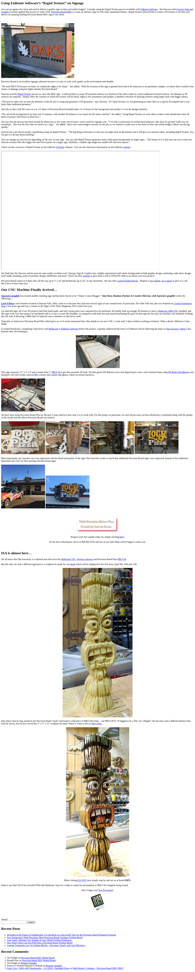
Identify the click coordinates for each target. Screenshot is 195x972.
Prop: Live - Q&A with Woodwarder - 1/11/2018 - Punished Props (38, 968)
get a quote (167, 281)
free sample (155, 281)
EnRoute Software (149, 9)
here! (121, 537)
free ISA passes (105, 890)
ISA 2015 (82, 880)
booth (72, 564)
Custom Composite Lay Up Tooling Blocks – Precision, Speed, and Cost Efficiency (46, 945)
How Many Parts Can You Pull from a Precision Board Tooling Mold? (40, 943)
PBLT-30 (122, 559)
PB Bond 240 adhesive (179, 372)
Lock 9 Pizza (7, 303)
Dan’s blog (96, 723)
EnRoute (70, 329)
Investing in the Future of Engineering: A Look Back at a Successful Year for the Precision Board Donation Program (61, 935)
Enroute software (85, 559)
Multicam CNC (68, 559)
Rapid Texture (24, 94)
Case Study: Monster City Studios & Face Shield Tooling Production (39, 940)
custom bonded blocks (127, 281)
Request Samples (29, 963)
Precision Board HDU (61, 12)
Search (4, 919)
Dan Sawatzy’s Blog (175, 329)
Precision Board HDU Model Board (37, 958)
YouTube (60, 147)
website (126, 147)
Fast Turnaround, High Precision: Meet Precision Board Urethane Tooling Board (45, 937)
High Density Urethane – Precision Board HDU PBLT (98, 968)
